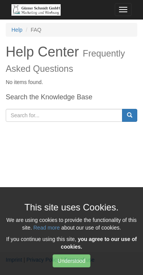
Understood (71, 261)
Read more (46, 228)
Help (16, 30)
